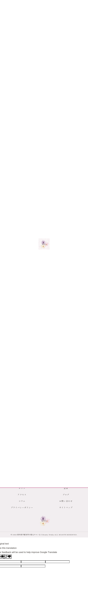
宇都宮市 (10, 412)
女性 (10, 315)
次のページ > (77, 264)
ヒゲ (42, 412)
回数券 (14, 418)
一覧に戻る (44, 264)
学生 (10, 320)
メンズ (12, 254)
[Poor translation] (7, 556)
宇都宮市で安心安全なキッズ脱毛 (19, 250)
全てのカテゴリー (15, 305)
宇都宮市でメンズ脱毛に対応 (51, 250)
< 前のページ (11, 264)
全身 (10, 330)
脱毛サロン (21, 412)
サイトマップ (66, 507)
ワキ (56, 412)
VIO (30, 412)
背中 (49, 412)
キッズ (5, 254)
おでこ (74, 412)
